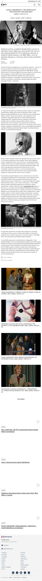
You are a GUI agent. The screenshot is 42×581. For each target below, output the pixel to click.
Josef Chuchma (4, 63)
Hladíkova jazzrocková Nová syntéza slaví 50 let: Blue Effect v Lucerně (19, 494)
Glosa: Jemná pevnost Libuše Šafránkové (15, 462)
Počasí (3, 562)
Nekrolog (17, 18)
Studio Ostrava (24, 558)
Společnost (28, 18)
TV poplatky (4, 556)
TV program (4, 552)
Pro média (23, 552)
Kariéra (22, 562)
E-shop (3, 564)
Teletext (3, 558)
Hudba (12, 18)
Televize (3, 459)
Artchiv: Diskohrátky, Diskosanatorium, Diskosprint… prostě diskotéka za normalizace (19, 527)
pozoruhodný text (29, 186)
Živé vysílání (4, 554)
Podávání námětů (24, 564)
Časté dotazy (23, 566)
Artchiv (22, 18)
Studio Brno (23, 556)
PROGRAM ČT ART (34, 1)
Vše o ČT (3, 569)
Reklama (22, 554)
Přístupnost (24, 577)
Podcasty (4, 560)
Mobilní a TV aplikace (6, 566)
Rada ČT (22, 560)
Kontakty (23, 569)
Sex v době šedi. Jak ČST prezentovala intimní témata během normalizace (19, 430)
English (10, 577)
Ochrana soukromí (17, 577)
